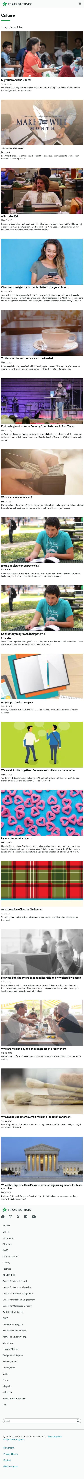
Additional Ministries (13, 1312)
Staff (5, 1250)
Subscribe (7, 1392)
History (6, 1262)
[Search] (78, 1421)
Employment (9, 1367)
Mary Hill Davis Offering (14, 1336)
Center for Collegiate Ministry (17, 1306)
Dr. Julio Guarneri (11, 1256)
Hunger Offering (10, 1349)
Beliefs (6, 1231)
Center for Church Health (15, 1281)
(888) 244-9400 (10, 1466)
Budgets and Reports (13, 1355)
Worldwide (8, 1343)
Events (6, 1373)
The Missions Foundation (15, 1330)
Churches (7, 1244)
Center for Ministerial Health (17, 1287)
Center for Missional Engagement (19, 1299)
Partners (7, 1268)
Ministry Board (10, 1361)
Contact (7, 1460)
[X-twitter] (18, 1216)
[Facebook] (4, 1216)
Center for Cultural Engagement (18, 1293)
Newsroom (8, 1447)
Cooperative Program (13, 1324)
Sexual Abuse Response (14, 1398)
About (6, 1225)
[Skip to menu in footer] (80, 3)
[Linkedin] (26, 1216)
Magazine (7, 1386)
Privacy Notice (10, 1454)
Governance (9, 1238)
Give (5, 1318)
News (5, 1380)
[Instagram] (10, 1216)
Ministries (9, 1275)
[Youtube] (34, 1216)
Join (4, 1404)
